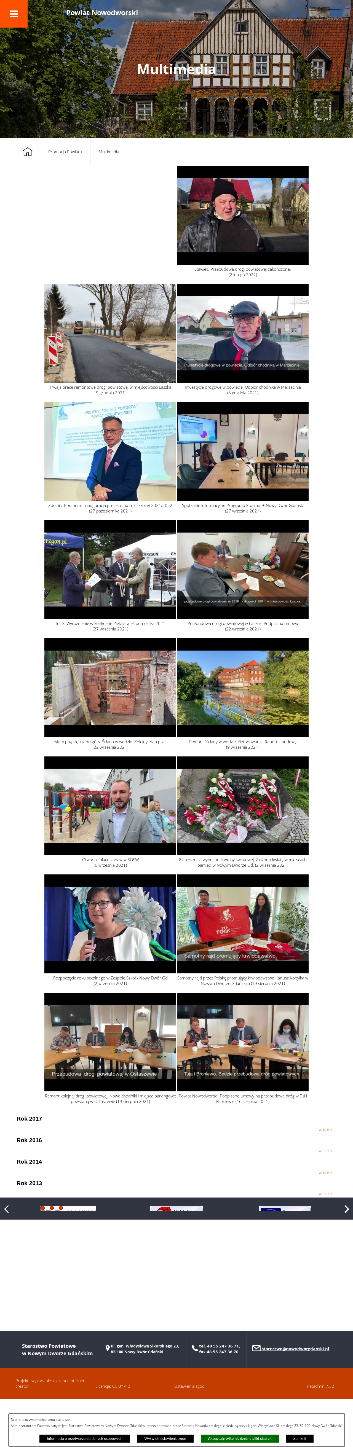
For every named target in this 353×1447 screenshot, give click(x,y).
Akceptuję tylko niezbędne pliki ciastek (240, 1438)
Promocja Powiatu (65, 151)
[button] (14, 14)
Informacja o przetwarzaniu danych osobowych (84, 1438)
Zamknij (299, 1438)
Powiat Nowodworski (102, 12)
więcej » (325, 1129)
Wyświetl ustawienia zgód (165, 1438)
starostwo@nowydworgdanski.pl (295, 1397)
